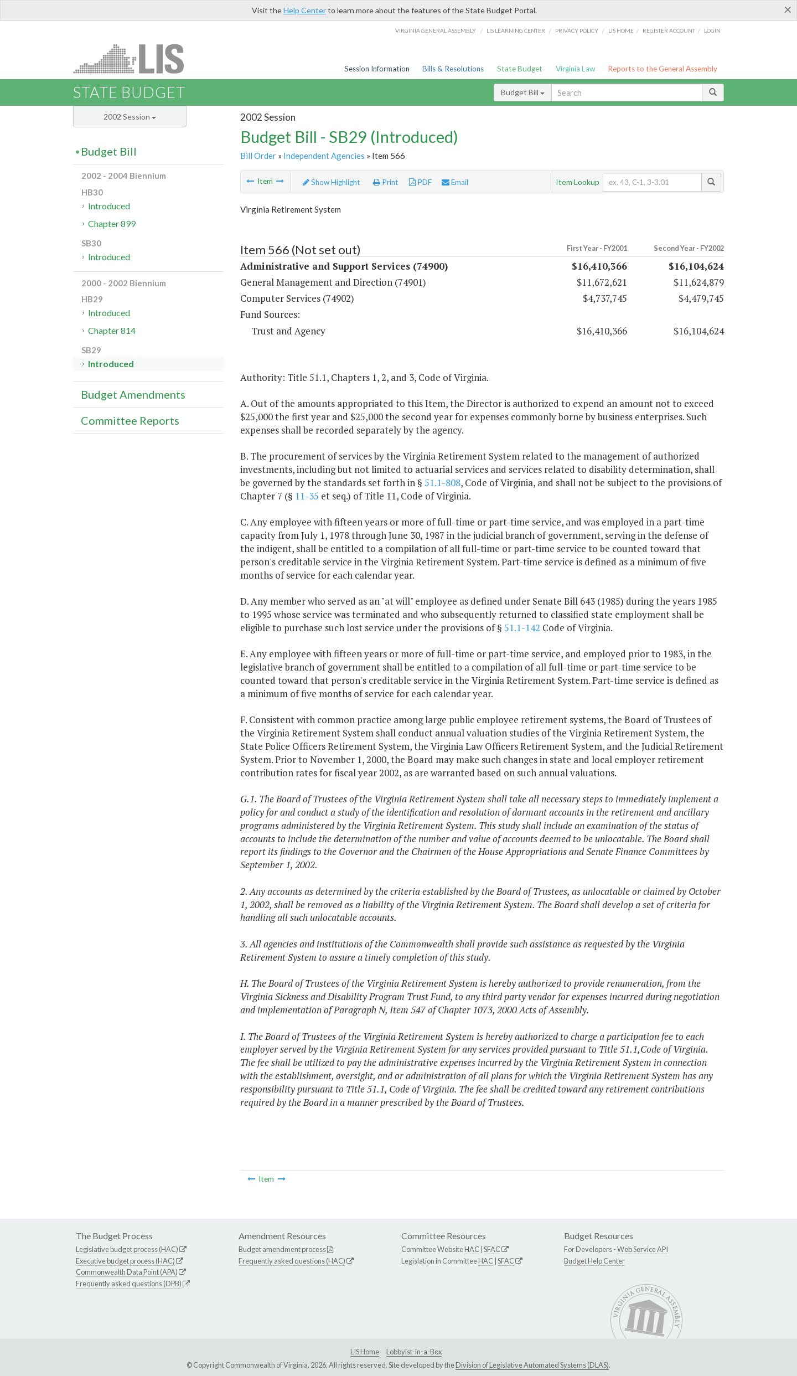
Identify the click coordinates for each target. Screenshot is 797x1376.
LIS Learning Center (516, 30)
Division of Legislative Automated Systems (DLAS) (532, 1364)
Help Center (304, 10)
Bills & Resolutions (453, 68)
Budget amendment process (282, 1249)
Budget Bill (523, 92)
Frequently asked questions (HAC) (292, 1260)
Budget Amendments (133, 394)
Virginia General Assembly (435, 30)
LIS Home (364, 1351)
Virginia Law (575, 68)
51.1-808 (442, 482)
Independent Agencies (324, 156)
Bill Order (258, 156)
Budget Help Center (594, 1260)
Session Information (377, 68)
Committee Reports (130, 420)
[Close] (788, 9)
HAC (471, 1249)
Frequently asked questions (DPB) (129, 1283)
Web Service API (642, 1249)
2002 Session (129, 116)
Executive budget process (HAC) (125, 1260)
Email (455, 182)
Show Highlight (331, 182)
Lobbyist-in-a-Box (414, 1351)
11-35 (307, 495)
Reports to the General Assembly (662, 68)
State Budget (519, 68)
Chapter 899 (112, 223)
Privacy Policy (576, 30)
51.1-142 (522, 627)
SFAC (492, 1249)
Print (385, 182)
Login (712, 30)
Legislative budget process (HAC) (127, 1249)
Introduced (109, 205)
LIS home (621, 30)
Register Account (669, 30)
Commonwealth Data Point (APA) (127, 1271)
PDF (420, 182)
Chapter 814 (112, 330)
